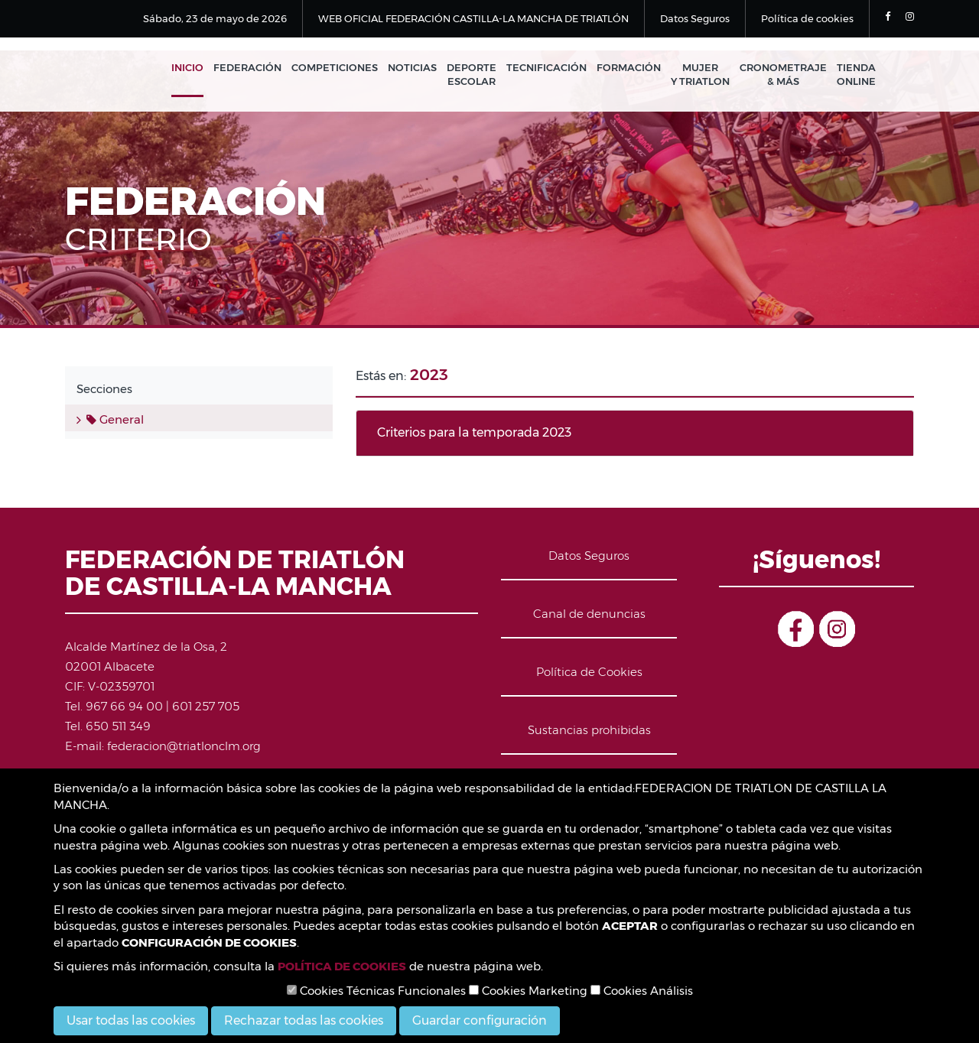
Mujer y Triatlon (700, 74)
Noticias (412, 67)
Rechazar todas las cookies (303, 1020)
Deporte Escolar (471, 74)
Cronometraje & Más (783, 74)
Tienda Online (856, 74)
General (115, 419)
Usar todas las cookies (131, 1020)
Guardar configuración (479, 1020)
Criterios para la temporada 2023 (474, 432)
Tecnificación (546, 67)
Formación (629, 67)
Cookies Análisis (641, 990)
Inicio (187, 67)
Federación (247, 67)
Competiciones (334, 67)
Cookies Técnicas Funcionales (376, 990)
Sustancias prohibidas (589, 730)
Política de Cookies (589, 671)
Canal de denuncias (589, 613)
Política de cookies (807, 18)
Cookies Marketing (528, 990)
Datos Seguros (695, 18)
